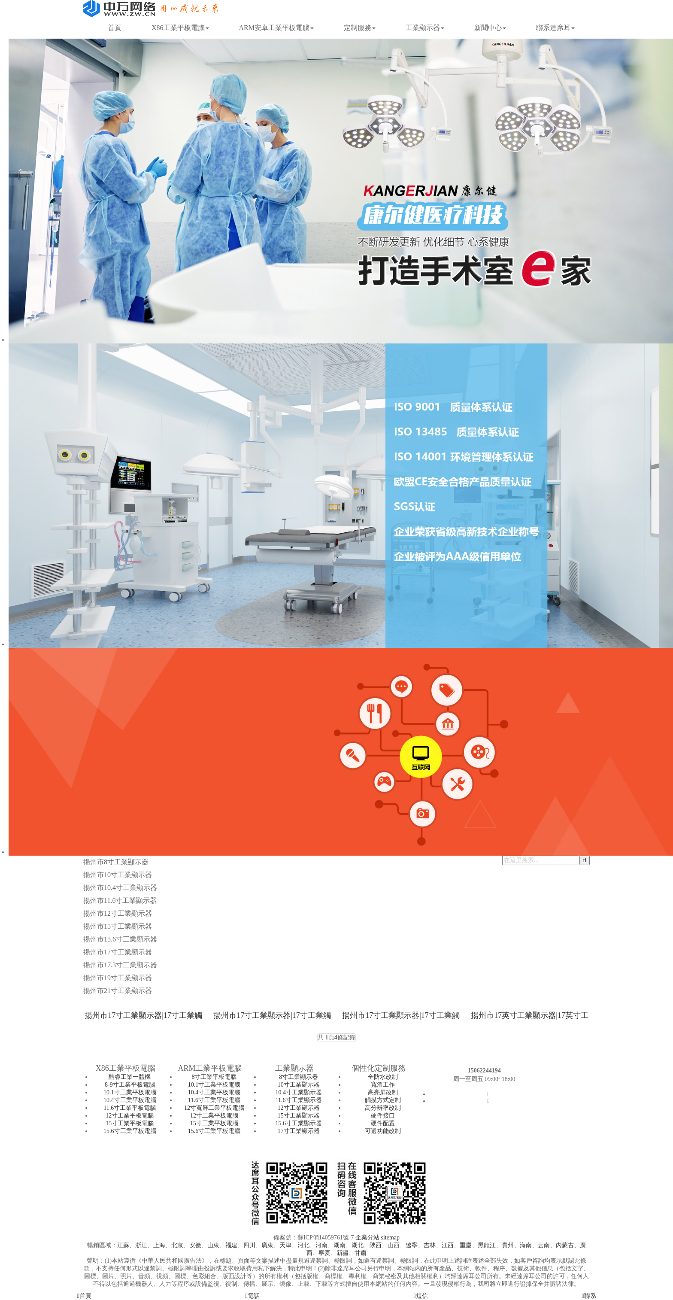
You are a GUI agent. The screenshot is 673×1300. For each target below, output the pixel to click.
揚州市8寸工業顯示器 (116, 862)
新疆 (342, 1253)
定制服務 (360, 27)
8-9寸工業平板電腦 (130, 1084)
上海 (159, 1245)
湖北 (358, 1245)
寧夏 (324, 1253)
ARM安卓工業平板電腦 (276, 27)
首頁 (114, 27)
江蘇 (123, 1245)
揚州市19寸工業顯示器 (117, 977)
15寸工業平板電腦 (130, 1123)
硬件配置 (383, 1123)
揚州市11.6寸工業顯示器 (120, 900)
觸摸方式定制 (383, 1100)
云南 (544, 1245)
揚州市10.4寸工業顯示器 (120, 887)
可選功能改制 (383, 1131)
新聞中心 (490, 27)
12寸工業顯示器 (299, 1108)
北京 (177, 1245)
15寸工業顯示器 (299, 1115)
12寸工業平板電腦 (130, 1115)
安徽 (195, 1245)
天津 (285, 1245)
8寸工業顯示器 (298, 1077)
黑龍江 (487, 1245)
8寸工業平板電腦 (213, 1077)
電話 (252, 1296)
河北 (303, 1245)
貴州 (508, 1245)
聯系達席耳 (555, 27)
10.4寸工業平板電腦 (129, 1100)
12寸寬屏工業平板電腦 (214, 1108)
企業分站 (367, 1237)
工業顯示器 (425, 27)
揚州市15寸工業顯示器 (117, 926)
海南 (526, 1245)
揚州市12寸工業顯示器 (117, 913)
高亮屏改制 (383, 1092)
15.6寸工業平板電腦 (129, 1131)
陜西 (376, 1245)
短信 (420, 1296)
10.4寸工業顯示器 (298, 1092)
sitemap (390, 1237)
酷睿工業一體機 (130, 1077)
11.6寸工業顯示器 (299, 1100)
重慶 (466, 1245)
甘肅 (361, 1253)
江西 (448, 1245)
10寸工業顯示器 (299, 1084)
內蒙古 (565, 1245)
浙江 (141, 1245)
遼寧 (412, 1245)
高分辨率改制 (383, 1108)
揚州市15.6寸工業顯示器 (120, 939)
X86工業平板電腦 (180, 27)
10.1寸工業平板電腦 (129, 1092)
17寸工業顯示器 (299, 1131)
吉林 (430, 1245)
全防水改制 (383, 1077)
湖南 (339, 1245)
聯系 (589, 1296)
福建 (231, 1245)
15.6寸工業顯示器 (298, 1123)
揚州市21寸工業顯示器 (117, 990)
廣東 (267, 1245)
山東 (213, 1245)
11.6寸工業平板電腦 (129, 1108)
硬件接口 (383, 1115)
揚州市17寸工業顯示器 (117, 952)
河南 (321, 1245)
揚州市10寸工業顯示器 (117, 874)
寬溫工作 (383, 1084)
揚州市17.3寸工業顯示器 (120, 965)
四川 (249, 1245)
